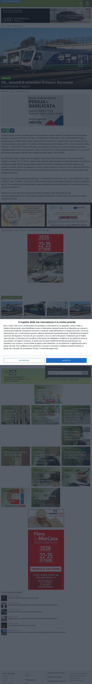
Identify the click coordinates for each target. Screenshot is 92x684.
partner (20, 326)
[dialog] (46, 342)
